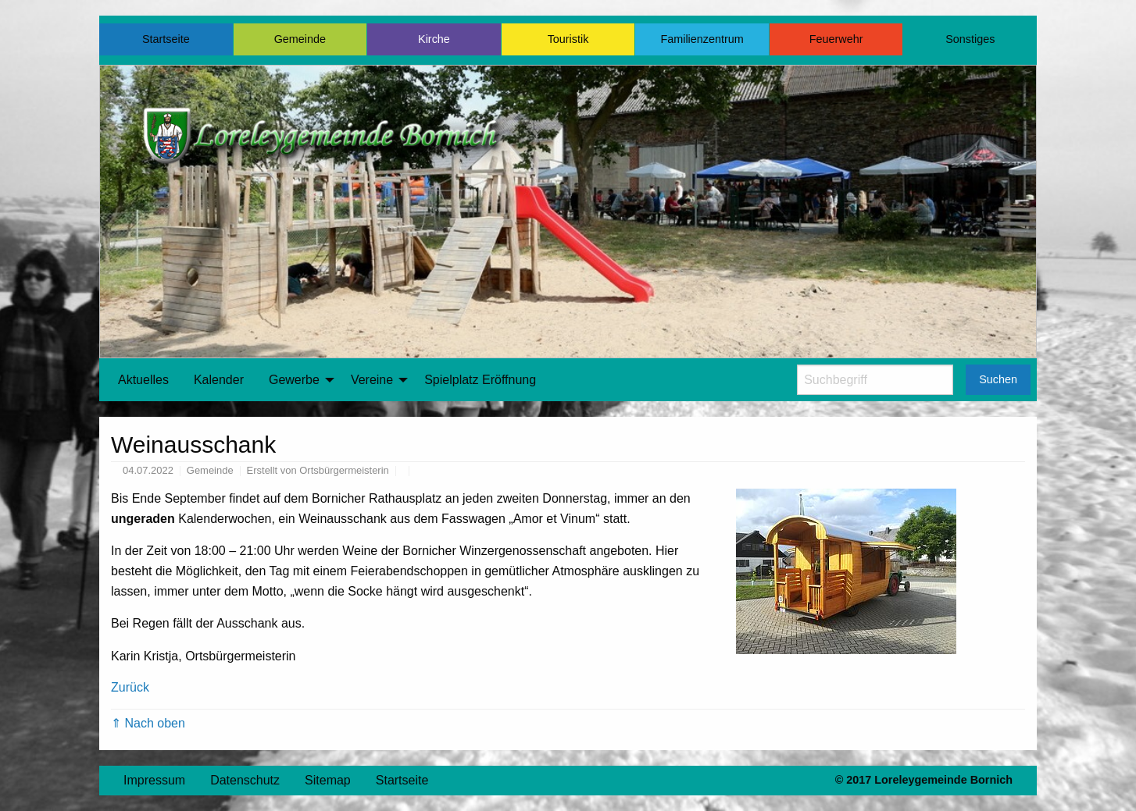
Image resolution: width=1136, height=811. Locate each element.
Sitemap (328, 780)
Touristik (568, 39)
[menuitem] (143, 380)
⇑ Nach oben (148, 723)
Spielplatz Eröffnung (480, 379)
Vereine (372, 379)
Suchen (998, 379)
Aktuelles (143, 379)
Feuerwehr (836, 39)
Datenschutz (245, 780)
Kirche (434, 39)
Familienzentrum (701, 39)
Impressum (154, 780)
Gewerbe (294, 379)
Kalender (219, 379)
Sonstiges (970, 39)
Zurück (130, 687)
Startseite (166, 39)
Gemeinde (300, 39)
